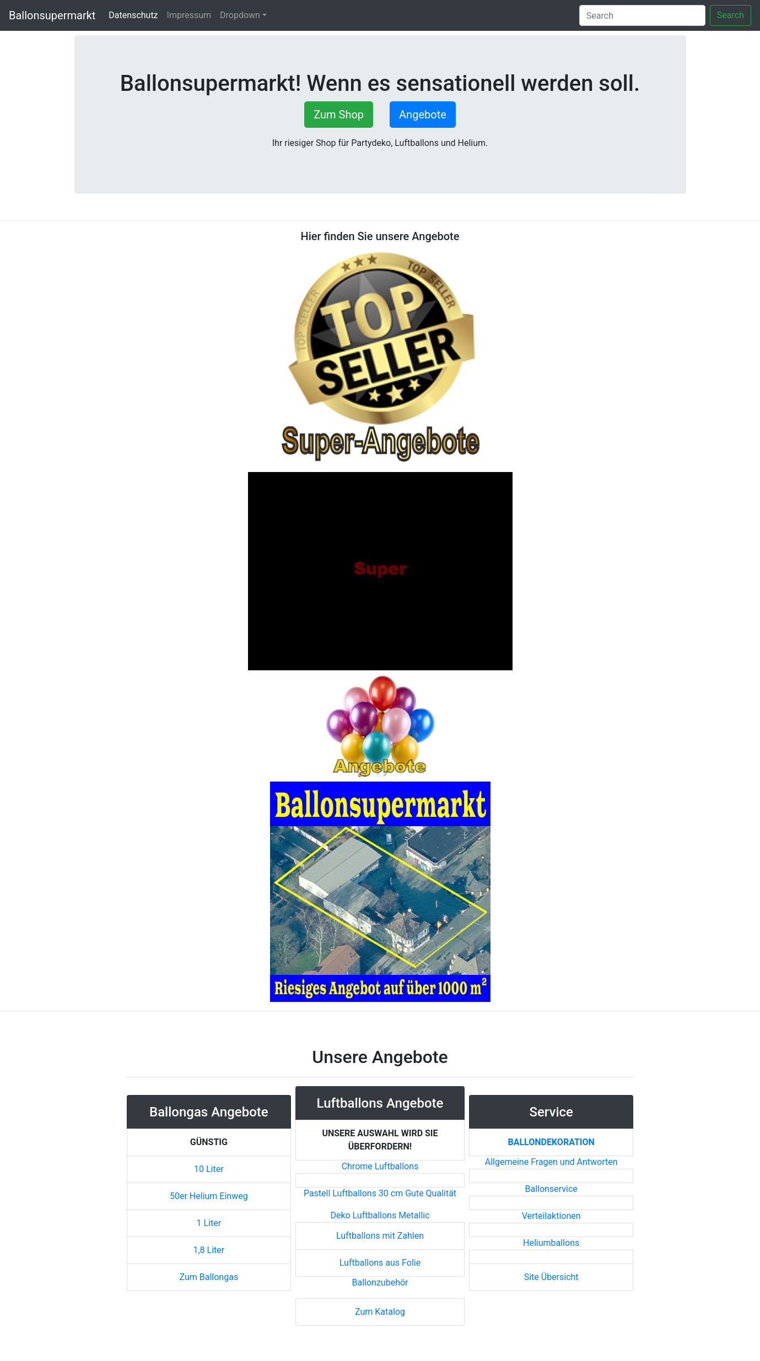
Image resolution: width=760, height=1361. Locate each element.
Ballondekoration (551, 1142)
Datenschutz (135, 14)
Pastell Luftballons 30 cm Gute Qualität (380, 1193)
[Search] (642, 15)
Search (730, 15)
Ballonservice (551, 1189)
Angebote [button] (422, 114)
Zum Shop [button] (339, 114)
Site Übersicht (551, 1277)
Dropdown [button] (240, 15)
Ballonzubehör (380, 1282)
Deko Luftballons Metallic (379, 1215)
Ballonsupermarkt (52, 15)
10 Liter (209, 1169)
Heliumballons (551, 1243)
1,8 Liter (208, 1250)
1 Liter (209, 1223)
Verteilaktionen (551, 1216)
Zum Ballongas (209, 1277)
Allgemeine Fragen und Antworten (551, 1162)
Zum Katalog (380, 1311)
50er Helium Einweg (209, 1196)
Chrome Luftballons (380, 1166)
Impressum (189, 15)
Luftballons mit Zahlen (380, 1235)
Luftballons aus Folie (380, 1262)
